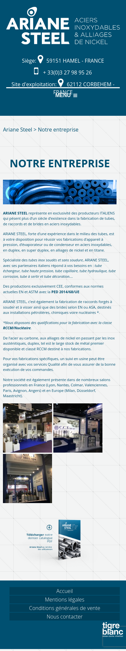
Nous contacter (64, 616)
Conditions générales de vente (64, 608)
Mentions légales (64, 599)
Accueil (64, 591)
